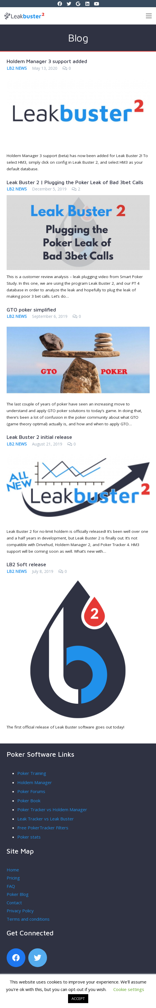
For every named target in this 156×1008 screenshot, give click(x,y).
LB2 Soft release (26, 564)
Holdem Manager (34, 782)
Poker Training (31, 773)
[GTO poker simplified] (78, 326)
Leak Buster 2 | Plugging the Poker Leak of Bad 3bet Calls (75, 182)
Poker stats (29, 837)
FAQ (11, 886)
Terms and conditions (28, 919)
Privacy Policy (20, 910)
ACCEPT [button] (78, 998)
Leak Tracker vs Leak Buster (45, 819)
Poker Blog (18, 894)
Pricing (13, 878)
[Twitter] (37, 957)
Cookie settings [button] (128, 989)
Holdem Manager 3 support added (47, 61)
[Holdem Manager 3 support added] (78, 78)
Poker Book (28, 800)
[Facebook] (16, 957)
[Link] (7, 16)
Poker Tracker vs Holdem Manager (52, 809)
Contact (14, 902)
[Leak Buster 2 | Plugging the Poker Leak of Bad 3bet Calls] (78, 198)
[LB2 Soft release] (78, 581)
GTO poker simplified (31, 310)
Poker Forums (31, 791)
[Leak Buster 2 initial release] (78, 453)
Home (13, 870)
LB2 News (17, 68)
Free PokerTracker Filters (42, 827)
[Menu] (148, 16)
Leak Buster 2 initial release (39, 437)
